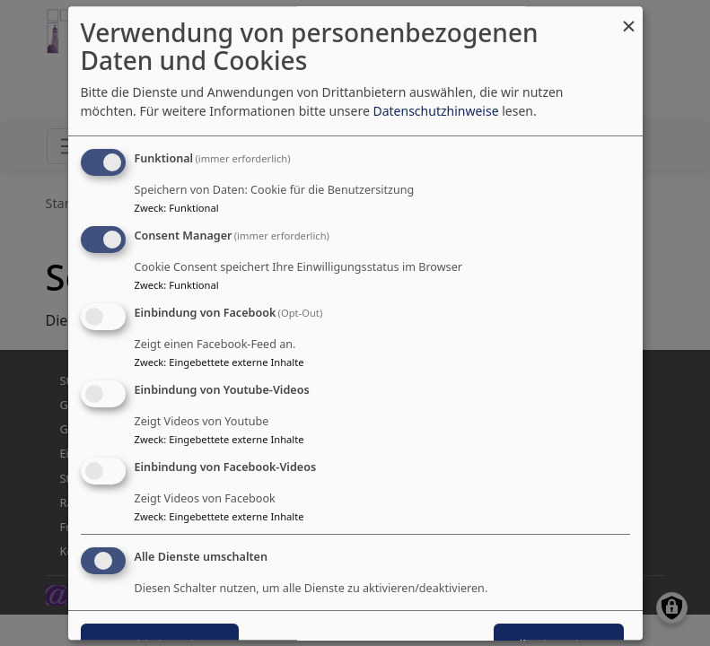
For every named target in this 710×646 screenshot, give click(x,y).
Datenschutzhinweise (435, 111)
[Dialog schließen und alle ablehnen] (629, 17)
